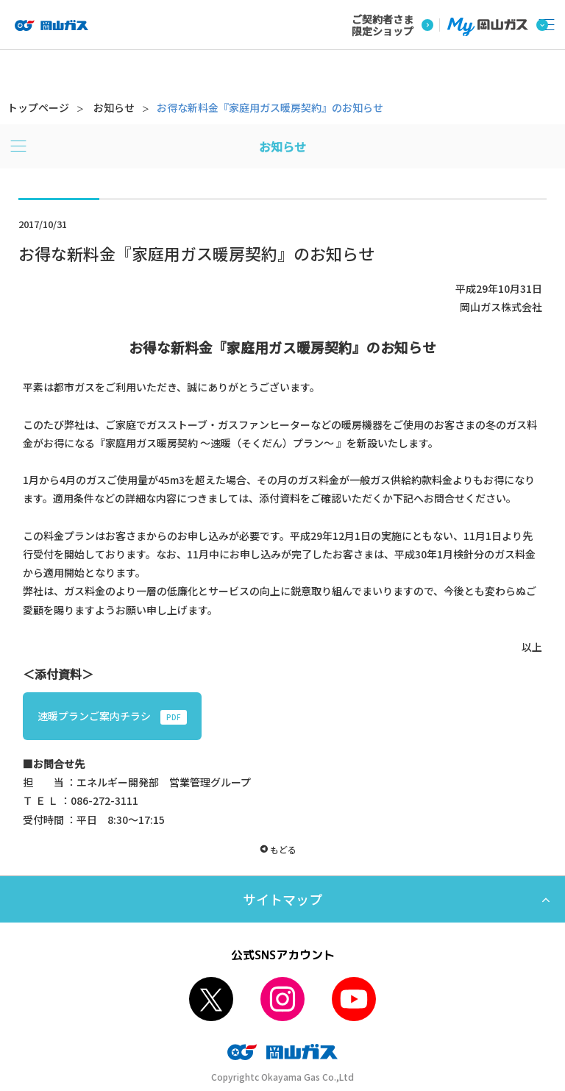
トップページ (38, 107)
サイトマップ (282, 899)
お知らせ (114, 107)
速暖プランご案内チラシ (112, 716)
